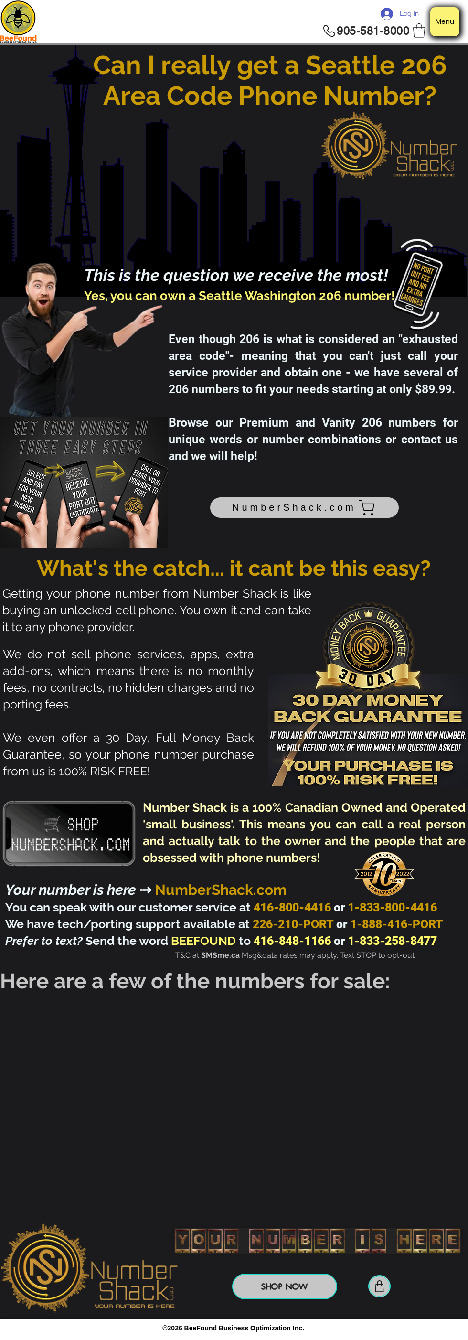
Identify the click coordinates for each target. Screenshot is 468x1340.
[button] (419, 30)
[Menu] (444, 21)
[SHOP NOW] (284, 1286)
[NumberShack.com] (304, 507)
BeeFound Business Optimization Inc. (244, 1328)
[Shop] (379, 1286)
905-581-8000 (373, 31)
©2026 (173, 1328)
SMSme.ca (220, 955)
